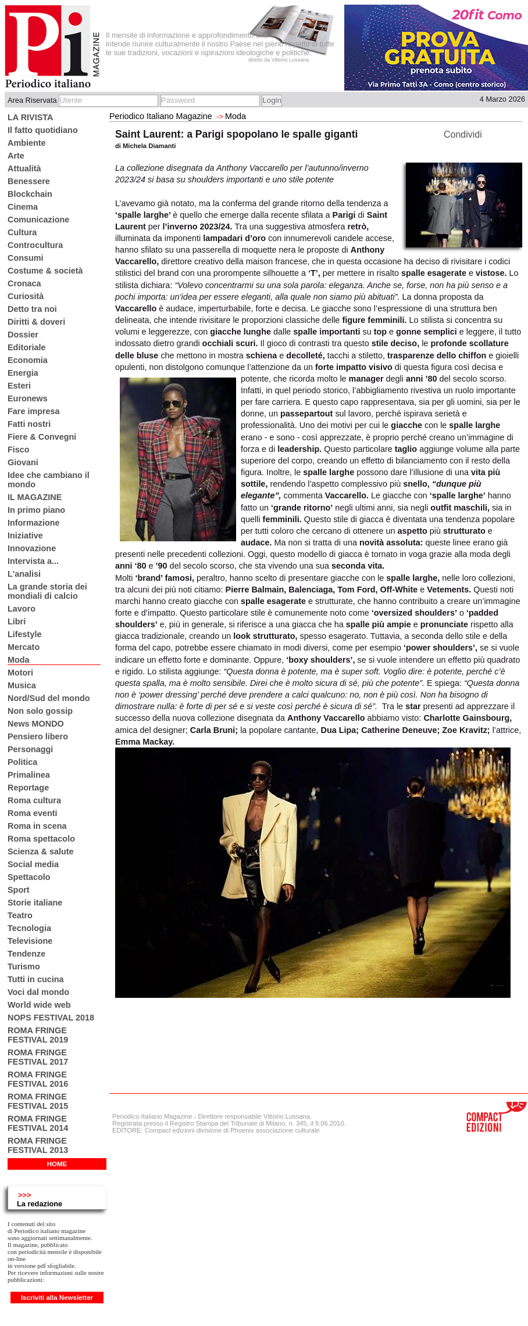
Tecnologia (29, 928)
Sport (19, 889)
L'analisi (24, 573)
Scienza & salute (41, 851)
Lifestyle (24, 634)
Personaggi (30, 749)
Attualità (24, 168)
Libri (17, 621)
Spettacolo (29, 877)
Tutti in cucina (35, 979)
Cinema (23, 206)
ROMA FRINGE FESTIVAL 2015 (38, 1101)
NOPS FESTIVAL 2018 (51, 1017)
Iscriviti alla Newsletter (57, 1297)
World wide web (39, 1004)
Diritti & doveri (36, 321)
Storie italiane (35, 902)
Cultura (22, 232)
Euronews (28, 398)
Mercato (24, 647)
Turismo (24, 966)
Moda (19, 659)
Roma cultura (34, 800)
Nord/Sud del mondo (49, 698)
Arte (16, 155)
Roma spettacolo (41, 838)
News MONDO (36, 723)
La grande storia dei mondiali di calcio (47, 591)
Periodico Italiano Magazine (160, 116)
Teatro (20, 915)
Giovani (23, 462)
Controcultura (35, 245)
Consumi (26, 258)
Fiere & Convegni (42, 436)
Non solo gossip (40, 711)
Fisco (19, 449)
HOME (57, 1163)
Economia (28, 360)
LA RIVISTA (30, 117)
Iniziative (25, 535)
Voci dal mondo (38, 992)
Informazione (34, 522)
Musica (22, 685)
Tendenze (26, 953)
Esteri (19, 385)
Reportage (28, 787)
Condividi (463, 134)
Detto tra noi (32, 309)
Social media (33, 864)
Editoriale (27, 347)
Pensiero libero (38, 736)
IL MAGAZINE (35, 497)
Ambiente (27, 143)
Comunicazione (38, 219)
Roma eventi (33, 813)
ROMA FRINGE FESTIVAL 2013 (38, 1145)
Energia (23, 373)
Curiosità (26, 296)
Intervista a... (33, 561)
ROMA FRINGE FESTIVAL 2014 (38, 1123)
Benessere (29, 181)
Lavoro (21, 608)
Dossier (23, 334)
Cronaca (24, 283)
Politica (22, 762)
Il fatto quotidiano (43, 130)
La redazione (39, 1203)
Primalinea (29, 774)
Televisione (30, 941)
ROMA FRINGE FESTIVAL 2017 (38, 1057)
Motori (20, 672)
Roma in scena (37, 826)
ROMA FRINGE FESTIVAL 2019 (38, 1035)
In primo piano (36, 510)
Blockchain (30, 194)
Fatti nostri (29, 424)
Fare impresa (34, 411)
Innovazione (32, 548)
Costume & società (45, 270)
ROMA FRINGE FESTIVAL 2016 (38, 1079)
